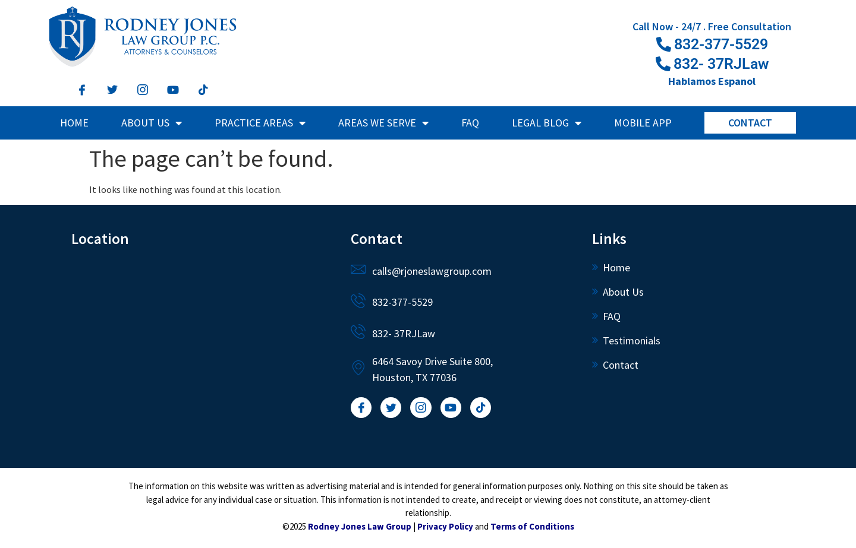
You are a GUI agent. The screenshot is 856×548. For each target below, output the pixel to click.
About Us (151, 123)
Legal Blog (546, 123)
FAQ (470, 122)
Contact (750, 122)
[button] (712, 63)
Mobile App (643, 122)
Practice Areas (260, 123)
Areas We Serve (383, 123)
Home (74, 122)
